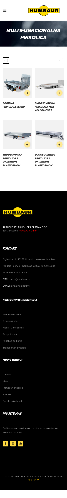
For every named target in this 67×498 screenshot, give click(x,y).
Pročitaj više (27, 93)
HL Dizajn (33, 479)
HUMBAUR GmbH (28, 230)
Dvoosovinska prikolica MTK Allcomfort (45, 106)
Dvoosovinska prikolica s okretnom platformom (45, 160)
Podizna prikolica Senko (14, 104)
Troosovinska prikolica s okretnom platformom (13, 160)
